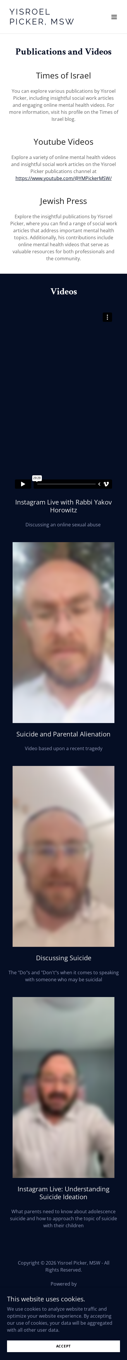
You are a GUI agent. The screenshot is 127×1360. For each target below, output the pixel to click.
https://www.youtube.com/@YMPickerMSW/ (64, 178)
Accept (63, 1346)
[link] (46, 23)
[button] (114, 17)
